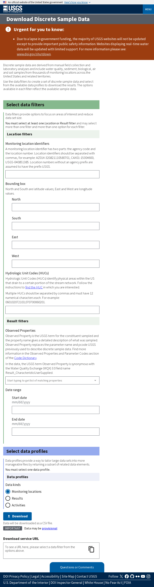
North (16, 199)
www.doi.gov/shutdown (34, 54)
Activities (18, 505)
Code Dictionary (25, 358)
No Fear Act (113, 582)
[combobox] (52, 380)
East (15, 237)
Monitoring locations (27, 491)
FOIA (127, 582)
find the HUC (34, 287)
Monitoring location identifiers (27, 143)
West (15, 256)
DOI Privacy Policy (16, 576)
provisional (49, 528)
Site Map (68, 576)
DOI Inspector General (66, 582)
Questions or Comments (77, 567)
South (16, 218)
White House (94, 582)
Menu (148, 9)
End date (18, 419)
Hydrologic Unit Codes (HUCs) (27, 273)
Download (17, 516)
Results (17, 498)
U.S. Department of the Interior (25, 582)
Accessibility (50, 576)
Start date (19, 397)
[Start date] (55, 410)
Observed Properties (20, 330)
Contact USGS (87, 576)
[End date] (55, 432)
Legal (35, 576)
